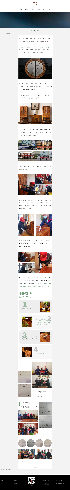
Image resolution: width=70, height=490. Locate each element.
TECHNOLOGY (32, 9)
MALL (55, 9)
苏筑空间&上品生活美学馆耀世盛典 (8, 469)
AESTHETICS (38, 9)
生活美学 (2, 484)
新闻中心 (15, 483)
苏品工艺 (2, 483)
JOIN (49, 9)
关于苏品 (2, 480)
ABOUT (21, 9)
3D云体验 (15, 480)
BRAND (26, 9)
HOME (15, 9)
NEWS (43, 9)
